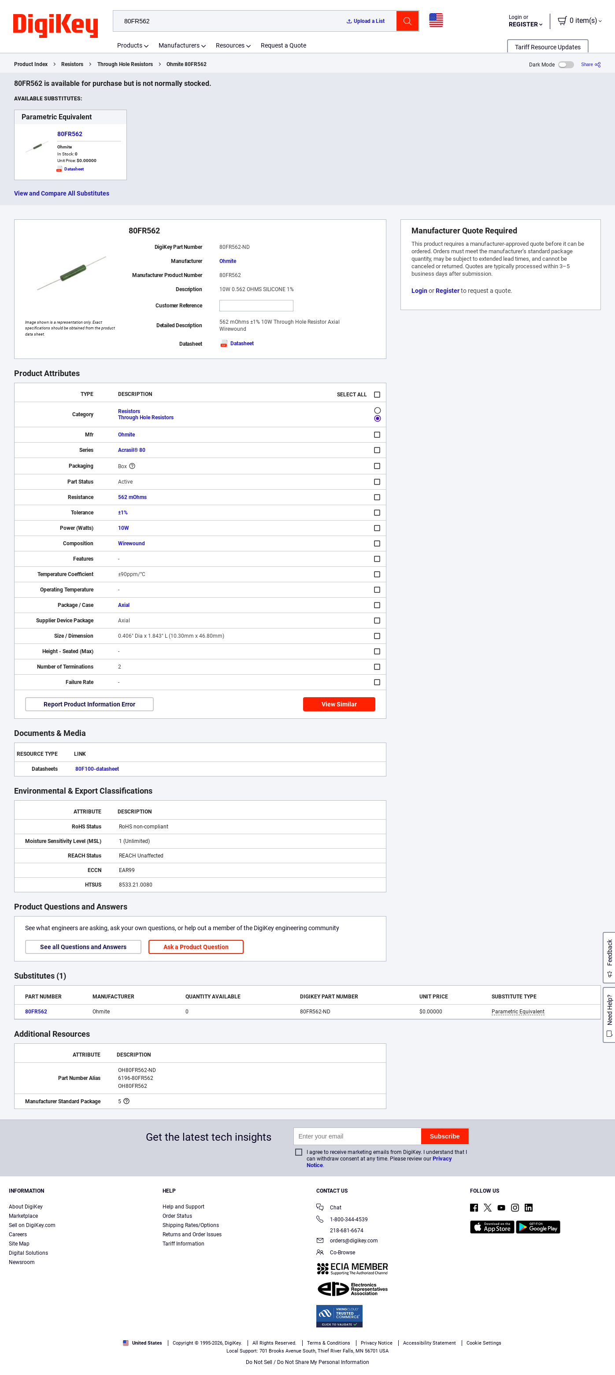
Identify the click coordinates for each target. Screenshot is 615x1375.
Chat (328, 1208)
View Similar (339, 704)
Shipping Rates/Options (191, 1225)
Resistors (72, 64)
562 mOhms (132, 497)
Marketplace (23, 1216)
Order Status (177, 1216)
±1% (123, 513)
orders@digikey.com (347, 1241)
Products (129, 45)
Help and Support (183, 1207)
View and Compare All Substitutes (61, 193)
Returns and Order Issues (192, 1234)
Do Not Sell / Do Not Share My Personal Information (307, 1362)
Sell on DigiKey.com (32, 1225)
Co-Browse (335, 1253)
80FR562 (69, 133)
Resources (230, 45)
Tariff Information (183, 1244)
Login (419, 290)
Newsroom (22, 1262)
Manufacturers (179, 45)
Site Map (19, 1244)
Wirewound (131, 543)
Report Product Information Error (89, 704)
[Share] (591, 64)
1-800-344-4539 (342, 1220)
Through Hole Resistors (125, 64)
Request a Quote (283, 45)
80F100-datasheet (97, 769)
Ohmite (227, 261)
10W (123, 528)
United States (142, 1343)
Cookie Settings (484, 1343)
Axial (124, 605)
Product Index (31, 64)
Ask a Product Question (196, 946)
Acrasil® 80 (131, 450)
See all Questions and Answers (83, 946)
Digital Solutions (28, 1253)
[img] (55, 26)
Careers (18, 1234)
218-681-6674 (339, 1230)
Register (447, 290)
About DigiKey (26, 1207)
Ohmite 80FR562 (187, 64)
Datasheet (236, 343)
